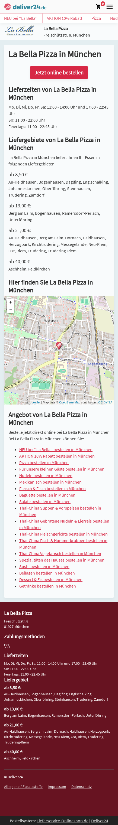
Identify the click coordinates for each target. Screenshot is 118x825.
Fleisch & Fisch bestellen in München (52, 488)
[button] (108, 6)
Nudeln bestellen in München (45, 475)
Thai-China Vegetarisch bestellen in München (60, 553)
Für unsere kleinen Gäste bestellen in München (61, 469)
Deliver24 (99, 820)
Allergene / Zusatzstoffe (23, 786)
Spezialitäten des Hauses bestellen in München (61, 560)
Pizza (96, 18)
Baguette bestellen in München (47, 495)
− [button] (10, 309)
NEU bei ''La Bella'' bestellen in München (56, 449)
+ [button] (10, 302)
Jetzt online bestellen (59, 72)
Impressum (57, 786)
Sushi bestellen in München (44, 566)
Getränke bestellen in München (47, 586)
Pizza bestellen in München (44, 462)
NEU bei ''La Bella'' (20, 18)
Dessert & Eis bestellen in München (50, 579)
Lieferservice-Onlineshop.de (62, 820)
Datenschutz (81, 786)
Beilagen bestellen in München (47, 573)
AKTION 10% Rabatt (64, 18)
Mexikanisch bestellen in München (50, 482)
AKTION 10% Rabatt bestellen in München (57, 456)
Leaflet (35, 402)
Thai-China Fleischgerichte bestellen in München (63, 534)
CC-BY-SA (105, 402)
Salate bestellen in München (45, 501)
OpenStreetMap (69, 402)
